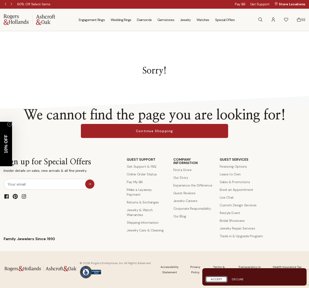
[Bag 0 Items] (300, 19)
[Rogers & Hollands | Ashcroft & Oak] (29, 19)
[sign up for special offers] (89, 184)
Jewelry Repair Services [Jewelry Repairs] (237, 228)
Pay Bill (240, 4)
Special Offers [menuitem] (225, 20)
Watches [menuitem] (203, 20)
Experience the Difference (192, 185)
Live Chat (227, 197)
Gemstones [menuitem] (165, 20)
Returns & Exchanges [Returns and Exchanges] (143, 202)
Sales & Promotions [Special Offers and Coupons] (235, 182)
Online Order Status (142, 174)
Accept (216, 279)
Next (11, 4)
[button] (273, 19)
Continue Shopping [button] (154, 131)
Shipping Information (143, 222)
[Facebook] (6, 196)
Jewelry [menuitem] (185, 20)
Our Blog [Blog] (179, 216)
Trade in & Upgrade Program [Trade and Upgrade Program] (241, 236)
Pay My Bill (134, 182)
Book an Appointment (236, 189)
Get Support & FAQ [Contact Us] (141, 166)
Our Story (180, 177)
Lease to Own (230, 174)
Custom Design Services (238, 205)
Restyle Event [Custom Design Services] (230, 213)
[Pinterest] (15, 196)
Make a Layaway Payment (139, 192)
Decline (238, 279)
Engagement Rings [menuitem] (92, 20)
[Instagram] (24, 196)
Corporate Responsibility (192, 208)
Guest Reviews (184, 193)
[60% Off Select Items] (47, 4)
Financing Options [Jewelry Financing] (233, 166)
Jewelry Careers (185, 201)
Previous (6, 4)
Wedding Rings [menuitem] (121, 20)
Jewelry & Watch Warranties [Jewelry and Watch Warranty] (140, 212)
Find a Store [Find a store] (182, 170)
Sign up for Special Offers (47, 166)
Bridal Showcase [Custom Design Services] (232, 220)
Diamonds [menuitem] (144, 20)
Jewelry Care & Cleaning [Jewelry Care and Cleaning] (145, 230)
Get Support (260, 4)
